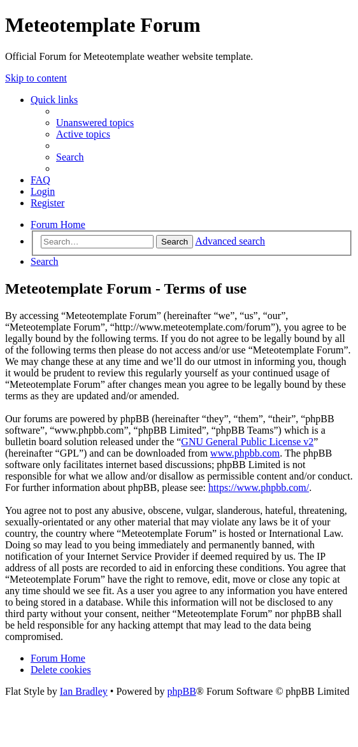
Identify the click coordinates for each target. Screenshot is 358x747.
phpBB (181, 691)
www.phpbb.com (245, 453)
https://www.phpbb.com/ (258, 487)
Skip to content (36, 78)
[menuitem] (95, 122)
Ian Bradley (84, 691)
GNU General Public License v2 (247, 441)
